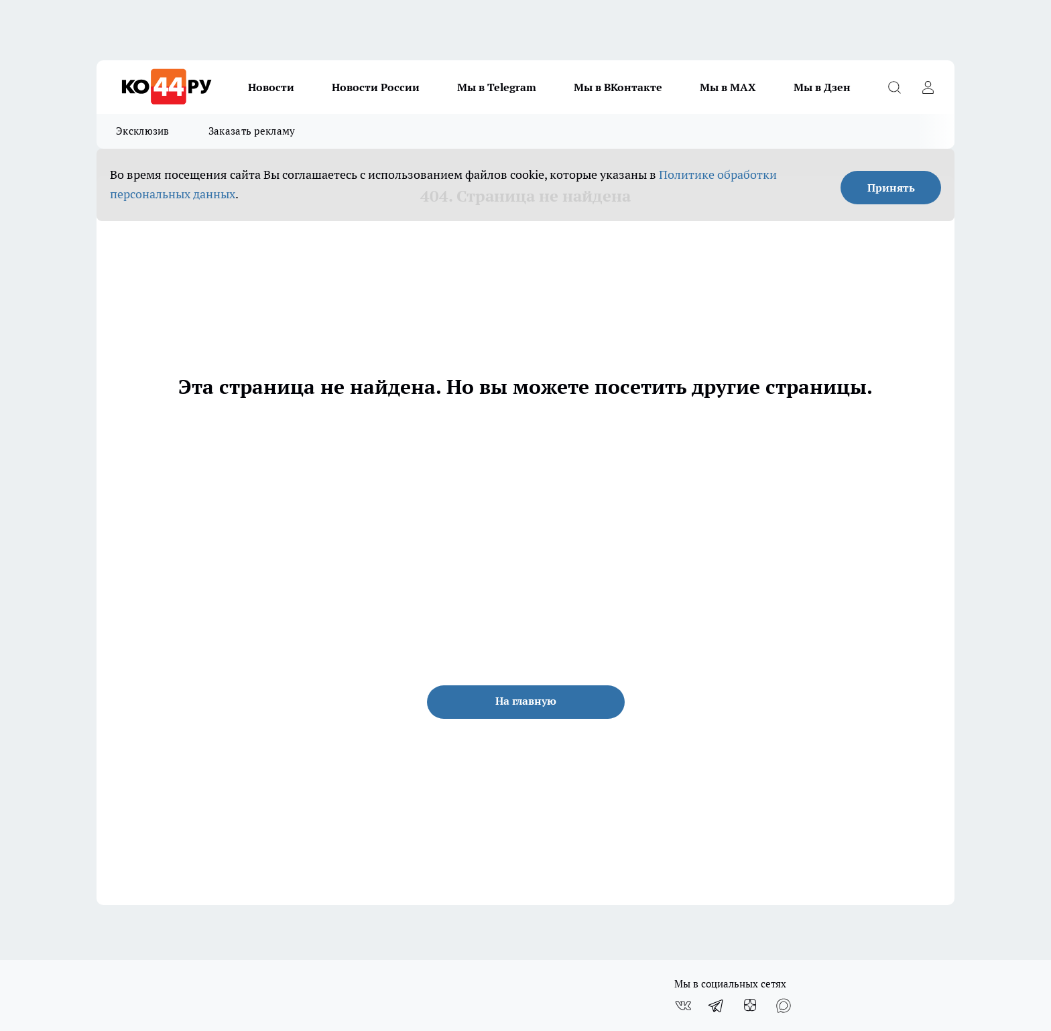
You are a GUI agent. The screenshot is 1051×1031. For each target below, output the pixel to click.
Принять (891, 187)
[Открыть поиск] (894, 87)
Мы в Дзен (822, 87)
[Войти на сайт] (927, 87)
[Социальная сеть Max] (783, 1005)
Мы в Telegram (496, 87)
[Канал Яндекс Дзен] (750, 1005)
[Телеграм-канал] (716, 1005)
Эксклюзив (143, 131)
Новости (271, 87)
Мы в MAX (728, 87)
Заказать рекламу (252, 131)
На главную (525, 700)
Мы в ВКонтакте (618, 87)
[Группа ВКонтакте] (683, 1005)
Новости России (376, 87)
